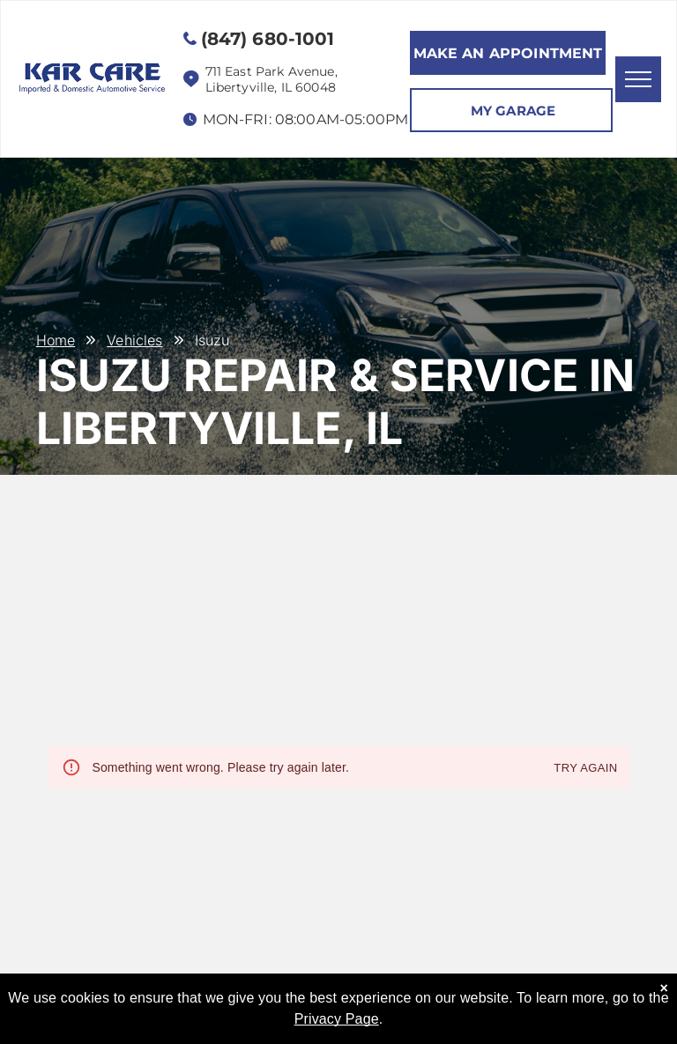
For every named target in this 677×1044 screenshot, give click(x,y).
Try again (585, 768)
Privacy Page (336, 1018)
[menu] (638, 79)
